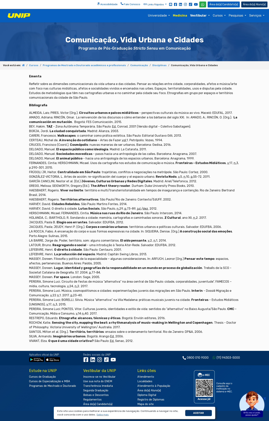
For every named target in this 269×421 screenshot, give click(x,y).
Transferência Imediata (98, 386)
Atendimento (145, 376)
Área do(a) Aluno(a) (149, 390)
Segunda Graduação (95, 390)
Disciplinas (159, 65)
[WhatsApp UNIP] (202, 4)
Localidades (144, 381)
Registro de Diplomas (150, 399)
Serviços (255, 15)
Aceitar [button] (198, 412)
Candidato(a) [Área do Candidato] (223, 4)
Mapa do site (145, 404)
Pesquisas (236, 15)
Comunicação (139, 65)
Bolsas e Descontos (96, 395)
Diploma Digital (146, 395)
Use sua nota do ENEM (97, 381)
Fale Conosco (130, 4)
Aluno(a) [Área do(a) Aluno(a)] (254, 4)
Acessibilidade (107, 4)
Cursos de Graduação (42, 376)
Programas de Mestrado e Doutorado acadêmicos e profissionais (84, 65)
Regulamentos (92, 399)
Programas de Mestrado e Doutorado (52, 386)
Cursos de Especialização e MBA (49, 381)
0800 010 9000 (198, 357)
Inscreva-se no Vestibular (99, 376)
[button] (102, 415)
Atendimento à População (153, 386)
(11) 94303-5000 (228, 357)
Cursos (218, 15)
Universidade (158, 15)
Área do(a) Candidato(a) (97, 404)
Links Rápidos (154, 4)
